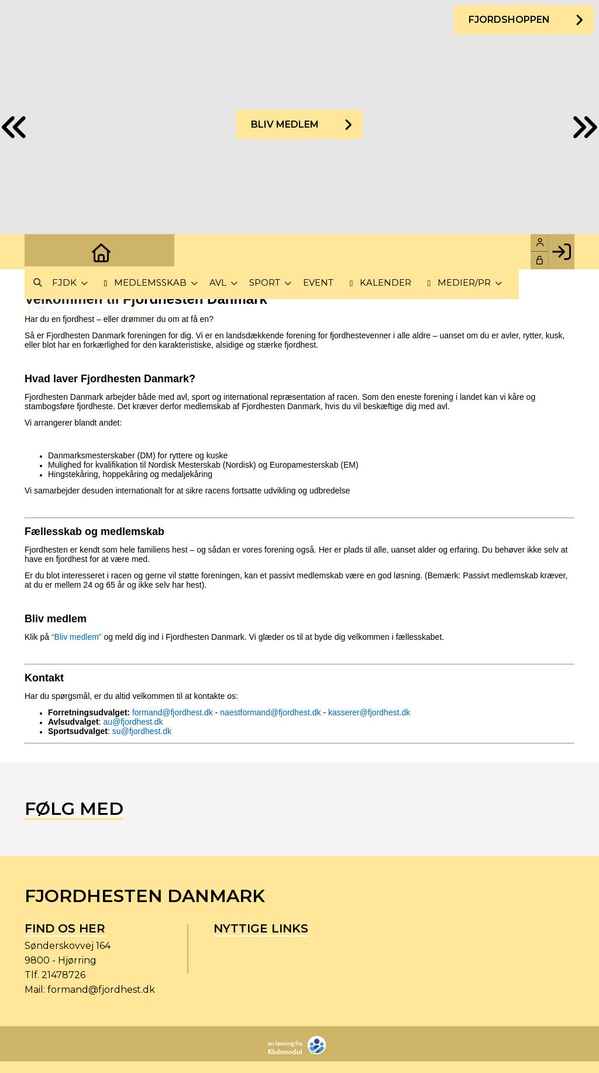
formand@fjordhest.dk (172, 712)
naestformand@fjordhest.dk (270, 712)
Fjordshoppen (508, 20)
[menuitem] (42, 251)
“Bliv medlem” (76, 637)
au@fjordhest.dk (133, 721)
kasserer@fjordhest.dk (369, 712)
